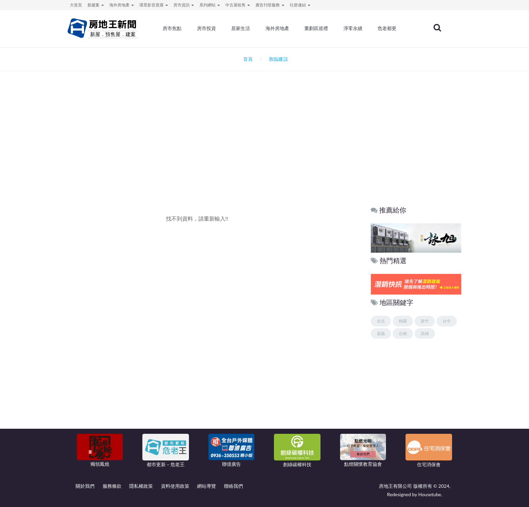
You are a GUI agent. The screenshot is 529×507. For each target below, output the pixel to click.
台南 (403, 333)
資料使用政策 (175, 486)
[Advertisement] (264, 144)
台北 (381, 320)
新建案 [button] (95, 4)
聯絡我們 (233, 486)
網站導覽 (206, 486)
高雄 (425, 333)
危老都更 (390, 29)
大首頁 (76, 4)
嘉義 (381, 333)
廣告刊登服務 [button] (269, 4)
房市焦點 (177, 29)
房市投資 (211, 29)
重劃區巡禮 (320, 29)
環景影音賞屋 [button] (153, 4)
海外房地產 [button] (121, 4)
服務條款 (112, 486)
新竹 (425, 320)
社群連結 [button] (300, 4)
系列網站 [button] (209, 4)
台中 (447, 320)
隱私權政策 (141, 486)
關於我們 (85, 486)
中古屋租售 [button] (237, 4)
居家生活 (245, 29)
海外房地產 (282, 29)
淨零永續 (356, 29)
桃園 (403, 320)
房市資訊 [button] (183, 4)
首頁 (247, 59)
